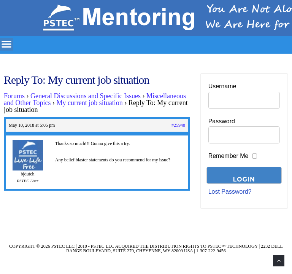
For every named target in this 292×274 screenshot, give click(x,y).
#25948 (178, 125)
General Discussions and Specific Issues (85, 96)
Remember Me (228, 156)
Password (221, 121)
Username (222, 86)
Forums (14, 96)
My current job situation (89, 103)
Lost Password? (230, 191)
